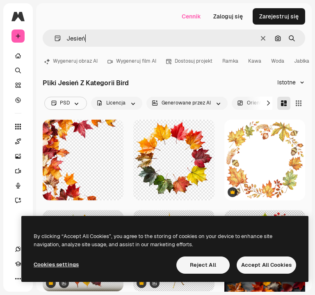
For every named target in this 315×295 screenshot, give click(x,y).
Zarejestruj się (279, 16)
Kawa (254, 61)
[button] (54, 38)
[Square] (298, 103)
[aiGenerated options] (187, 103)
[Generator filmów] (22, 170)
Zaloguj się (228, 16)
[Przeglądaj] (18, 100)
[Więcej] (18, 278)
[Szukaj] (18, 70)
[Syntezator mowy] (22, 185)
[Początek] (18, 55)
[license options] (116, 103)
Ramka (230, 61)
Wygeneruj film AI (131, 61)
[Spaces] (22, 141)
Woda (277, 61)
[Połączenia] (18, 249)
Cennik (191, 16)
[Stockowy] (18, 85)
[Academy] (18, 263)
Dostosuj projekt (189, 61)
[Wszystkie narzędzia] (18, 126)
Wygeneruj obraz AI (71, 61)
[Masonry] (283, 103)
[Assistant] (22, 200)
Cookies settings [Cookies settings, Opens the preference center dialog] (56, 264)
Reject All (203, 264)
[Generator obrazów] (22, 156)
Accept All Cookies (266, 264)
